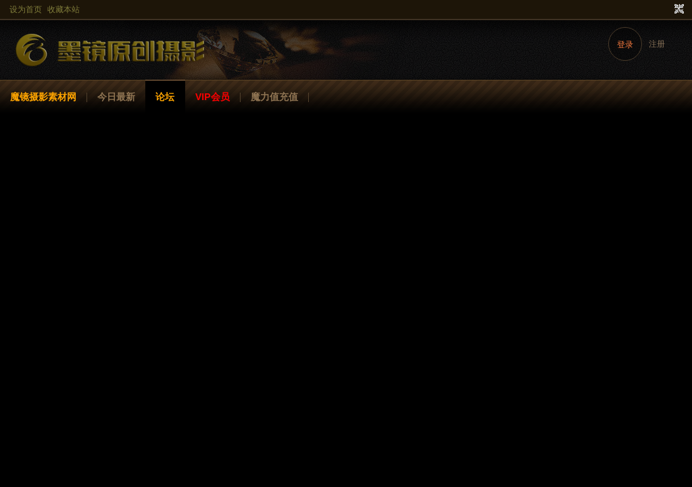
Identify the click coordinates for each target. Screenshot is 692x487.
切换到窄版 (677, 9)
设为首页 (25, 9)
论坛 (164, 96)
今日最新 (116, 96)
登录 (625, 44)
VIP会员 (212, 96)
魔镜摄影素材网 (43, 96)
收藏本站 (63, 9)
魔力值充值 (274, 96)
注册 (657, 44)
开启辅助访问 (666, 9)
